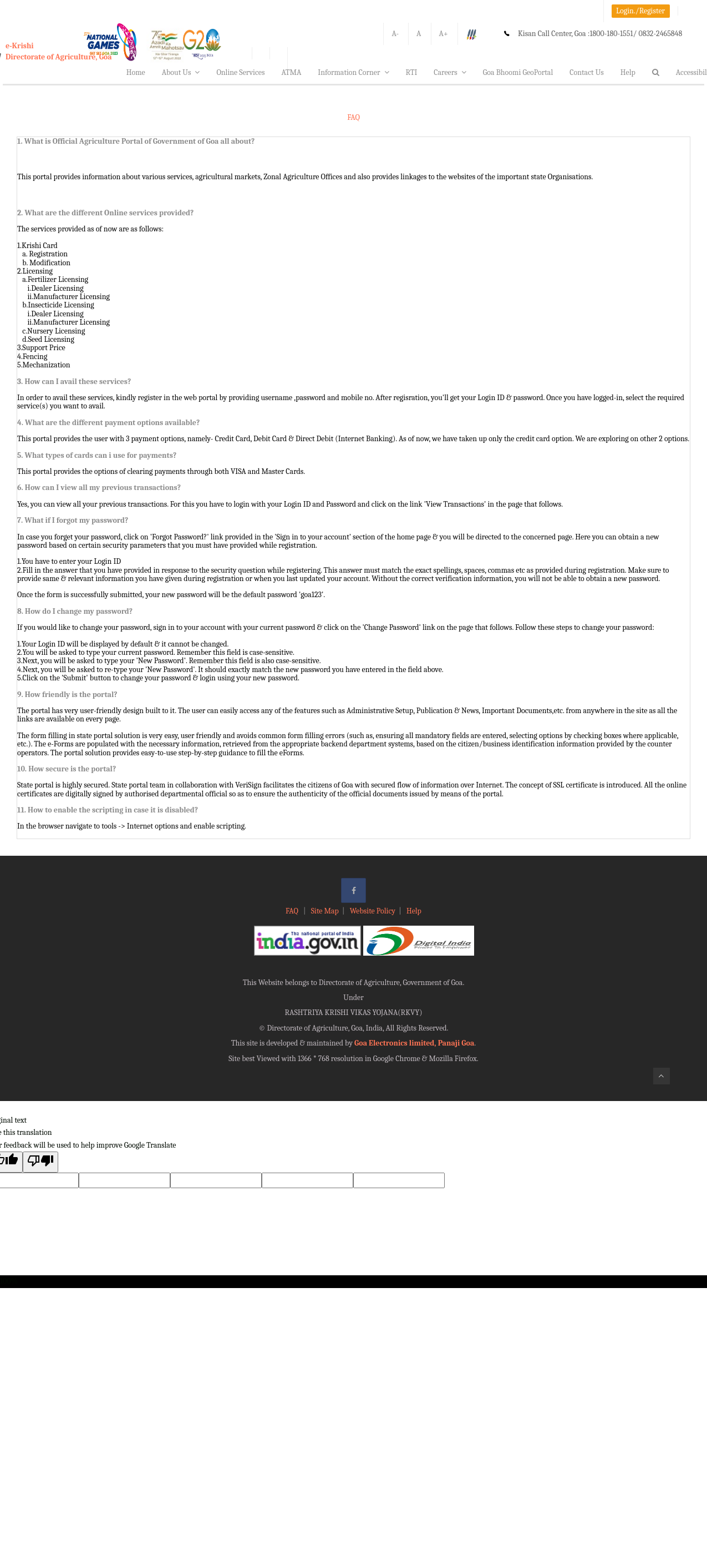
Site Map (325, 911)
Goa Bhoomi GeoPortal (518, 72)
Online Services (240, 72)
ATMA (291, 72)
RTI (412, 72)
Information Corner (353, 72)
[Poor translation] (40, 1162)
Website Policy (372, 911)
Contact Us (586, 72)
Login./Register (640, 11)
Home (135, 72)
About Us (181, 72)
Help (627, 72)
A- (395, 33)
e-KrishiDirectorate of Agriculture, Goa (59, 51)
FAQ (293, 911)
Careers (450, 72)
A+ (443, 33)
